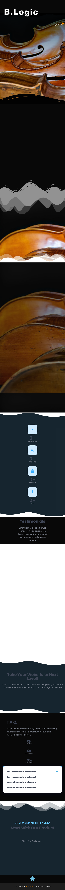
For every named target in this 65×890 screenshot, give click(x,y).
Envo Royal (30, 886)
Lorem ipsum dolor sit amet (21, 771)
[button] (32, 771)
